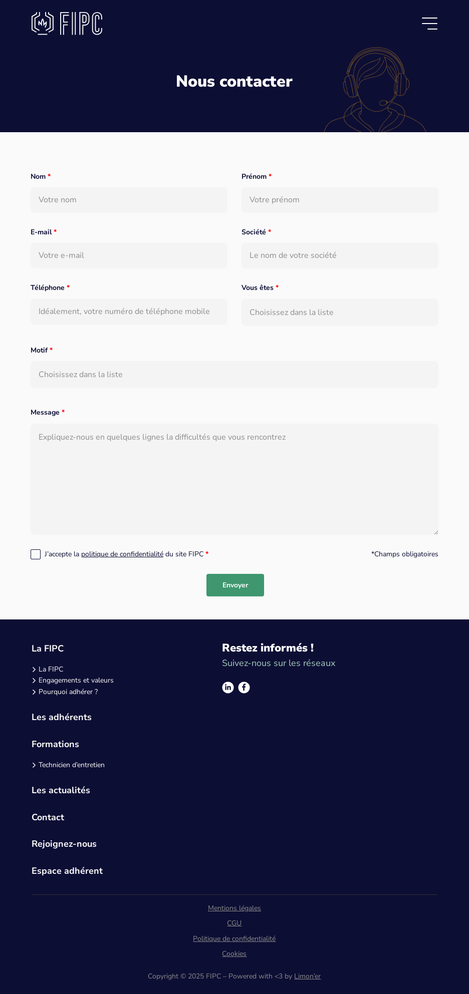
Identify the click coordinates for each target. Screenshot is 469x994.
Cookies (234, 953)
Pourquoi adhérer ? (68, 692)
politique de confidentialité (122, 554)
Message (48, 412)
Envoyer (235, 585)
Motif (42, 350)
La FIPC (48, 648)
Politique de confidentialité (234, 938)
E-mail (44, 232)
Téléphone (50, 287)
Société (256, 232)
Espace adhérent (67, 871)
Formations (55, 744)
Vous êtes (260, 287)
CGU (234, 923)
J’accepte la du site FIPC (126, 554)
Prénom (257, 176)
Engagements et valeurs (76, 680)
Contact (48, 817)
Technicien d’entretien (72, 765)
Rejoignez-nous (64, 844)
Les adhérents (62, 717)
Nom (41, 176)
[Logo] (67, 23)
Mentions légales (234, 908)
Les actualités (61, 790)
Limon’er (307, 976)
